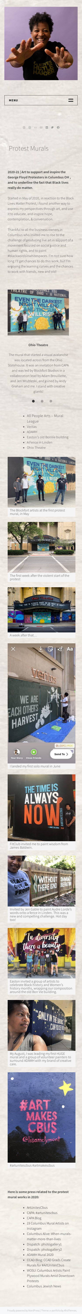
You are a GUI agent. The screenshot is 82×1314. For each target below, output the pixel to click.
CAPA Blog (34, 1218)
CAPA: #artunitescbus (42, 1212)
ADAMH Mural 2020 (40, 1254)
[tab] (33, 401)
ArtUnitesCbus (37, 1207)
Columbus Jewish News (44, 1286)
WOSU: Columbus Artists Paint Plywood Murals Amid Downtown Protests (51, 1275)
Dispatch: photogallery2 (44, 1249)
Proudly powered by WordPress (23, 1310)
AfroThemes (70, 1310)
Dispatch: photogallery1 (44, 1244)
